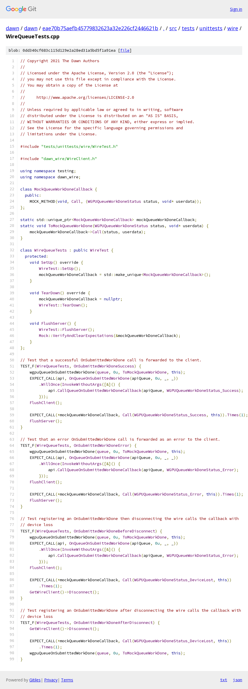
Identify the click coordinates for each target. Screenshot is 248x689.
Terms (67, 680)
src (173, 28)
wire (232, 28)
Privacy (50, 680)
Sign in (236, 9)
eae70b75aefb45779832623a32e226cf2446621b (100, 28)
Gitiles (35, 680)
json (237, 679)
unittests (211, 28)
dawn (12, 28)
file (125, 50)
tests (188, 28)
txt (223, 679)
